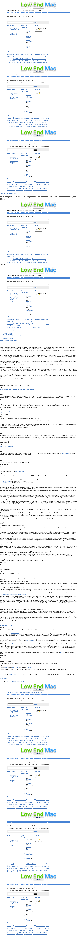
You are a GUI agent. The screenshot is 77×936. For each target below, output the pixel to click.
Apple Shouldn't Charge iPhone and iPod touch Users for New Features (17, 331)
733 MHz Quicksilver (66, 453)
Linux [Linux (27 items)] (32, 56)
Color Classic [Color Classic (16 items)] (38, 54)
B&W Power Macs (15, 633)
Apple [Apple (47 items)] (12, 54)
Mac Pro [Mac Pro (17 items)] (8, 60)
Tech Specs (14, 12)
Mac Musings (28, 31)
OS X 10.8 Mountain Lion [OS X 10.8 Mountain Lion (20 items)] (38, 60)
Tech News (26, 47)
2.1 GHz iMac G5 (6, 481)
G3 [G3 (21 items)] (43, 54)
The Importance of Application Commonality (12, 335)
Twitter (13, 667)
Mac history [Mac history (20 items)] (46, 56)
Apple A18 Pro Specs (14, 33)
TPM (8, 351)
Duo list (61, 652)
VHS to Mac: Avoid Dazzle (8, 337)
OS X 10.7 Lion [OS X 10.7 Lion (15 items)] (31, 60)
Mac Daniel (28, 40)
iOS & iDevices (29, 41)
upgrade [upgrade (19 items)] (34, 62)
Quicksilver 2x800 (6, 482)
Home (9, 12)
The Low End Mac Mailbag (8, 193)
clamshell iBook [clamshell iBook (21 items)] (22, 54)
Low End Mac (26, 30)
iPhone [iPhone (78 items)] (20, 57)
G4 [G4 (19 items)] (44, 54)
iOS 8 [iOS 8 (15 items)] (15, 120)
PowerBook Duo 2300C (14, 643)
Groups (24, 12)
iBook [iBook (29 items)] (47, 54)
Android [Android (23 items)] (9, 54)
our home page (8, 681)
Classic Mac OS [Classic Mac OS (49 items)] (31, 54)
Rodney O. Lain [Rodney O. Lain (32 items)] (19, 62)
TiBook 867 (5, 483)
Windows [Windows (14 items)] (40, 62)
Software (29, 12)
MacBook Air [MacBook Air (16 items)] (41, 56)
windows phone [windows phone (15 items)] (44, 62)
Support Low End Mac (7, 676)
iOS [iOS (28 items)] (13, 56)
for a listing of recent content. (17, 681)
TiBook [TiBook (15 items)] (31, 62)
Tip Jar (7, 264)
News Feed (35, 12)
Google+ (17, 667)
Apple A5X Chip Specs (14, 30)
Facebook (5, 667)
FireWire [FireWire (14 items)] (41, 54)
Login (47, 12)
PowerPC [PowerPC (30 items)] (9, 62)
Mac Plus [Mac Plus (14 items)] (47, 186)
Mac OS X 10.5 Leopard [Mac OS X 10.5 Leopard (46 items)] (39, 59)
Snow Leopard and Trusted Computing (10, 330)
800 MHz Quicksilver (26, 420)
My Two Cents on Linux (7, 333)
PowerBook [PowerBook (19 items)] (45, 60)
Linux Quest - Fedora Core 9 (8, 334)
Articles (19, 12)
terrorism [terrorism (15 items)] (28, 62)
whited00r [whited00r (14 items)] (37, 62)
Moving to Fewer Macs (19, 471)
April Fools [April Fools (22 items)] (17, 54)
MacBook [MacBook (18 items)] (37, 56)
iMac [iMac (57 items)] (8, 57)
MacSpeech (61, 491)
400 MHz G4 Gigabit (30, 640)
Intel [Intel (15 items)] (11, 120)
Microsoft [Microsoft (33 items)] (12, 60)
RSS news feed (28, 667)
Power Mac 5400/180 (16, 631)
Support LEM (41, 12)
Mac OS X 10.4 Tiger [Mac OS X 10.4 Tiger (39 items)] (25, 59)
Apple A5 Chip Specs (14, 32)
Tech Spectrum (29, 33)
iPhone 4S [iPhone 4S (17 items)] (25, 56)
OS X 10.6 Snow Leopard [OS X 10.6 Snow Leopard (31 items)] (22, 60)
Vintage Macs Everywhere (8, 338)
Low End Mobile (27, 48)
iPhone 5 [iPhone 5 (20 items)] (29, 56)
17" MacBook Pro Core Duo (15, 674)
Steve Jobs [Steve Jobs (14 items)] (25, 62)
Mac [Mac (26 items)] (35, 56)
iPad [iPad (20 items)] (17, 56)
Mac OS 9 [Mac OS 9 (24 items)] (11, 59)
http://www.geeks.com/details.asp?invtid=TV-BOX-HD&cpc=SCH (13, 594)
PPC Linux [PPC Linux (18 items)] (13, 62)
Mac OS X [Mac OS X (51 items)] (16, 59)
